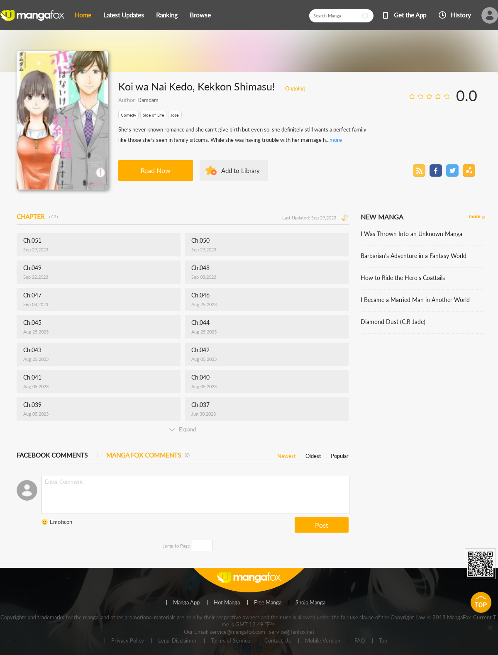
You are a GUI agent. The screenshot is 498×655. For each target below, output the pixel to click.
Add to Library (240, 170)
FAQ (359, 640)
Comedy (128, 114)
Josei (175, 114)
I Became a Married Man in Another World (415, 299)
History (461, 15)
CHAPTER (39, 216)
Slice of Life (153, 114)
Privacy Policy (127, 640)
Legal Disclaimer (177, 640)
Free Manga (267, 602)
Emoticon (61, 522)
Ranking (167, 15)
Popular (340, 454)
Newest (286, 454)
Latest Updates (123, 15)
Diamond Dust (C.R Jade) (393, 321)
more (336, 139)
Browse (200, 15)
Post (321, 525)
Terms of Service (230, 640)
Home (83, 15)
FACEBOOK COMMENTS (52, 455)
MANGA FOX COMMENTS (148, 455)
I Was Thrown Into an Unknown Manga (411, 233)
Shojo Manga (310, 602)
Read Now (156, 170)
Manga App (186, 602)
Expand (182, 429)
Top (383, 640)
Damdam (148, 100)
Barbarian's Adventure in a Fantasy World (413, 255)
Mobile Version (322, 640)
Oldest (313, 454)
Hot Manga (227, 602)
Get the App (410, 15)
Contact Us (277, 640)
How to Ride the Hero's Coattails (403, 277)
